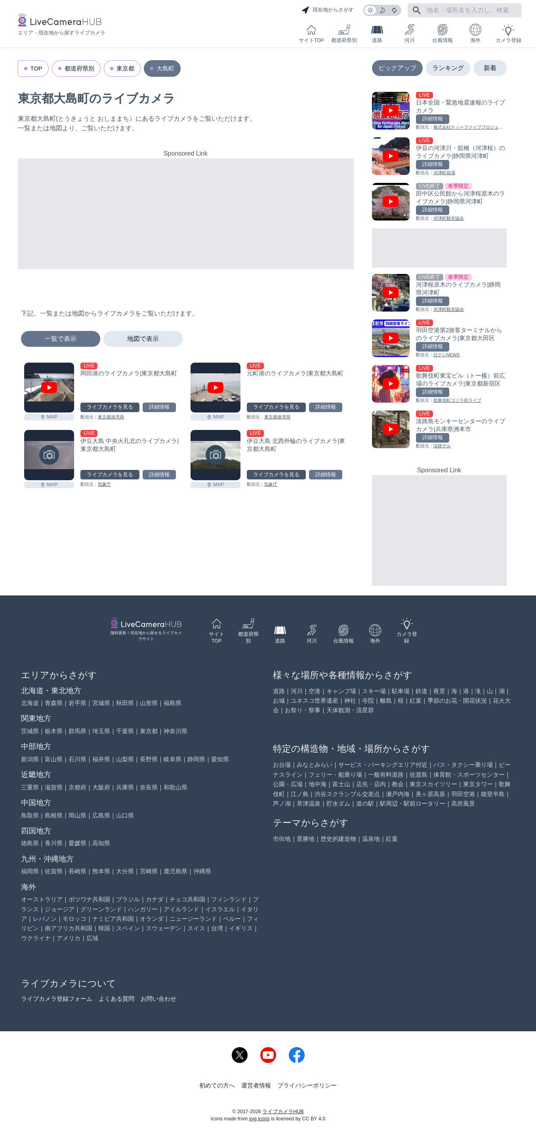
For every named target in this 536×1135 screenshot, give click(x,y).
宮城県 (101, 703)
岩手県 (77, 703)
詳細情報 (159, 407)
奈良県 (149, 787)
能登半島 (493, 794)
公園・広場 (288, 784)
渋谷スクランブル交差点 (347, 794)
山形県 (149, 703)
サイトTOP (311, 33)
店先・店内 (371, 784)
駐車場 (401, 691)
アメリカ (68, 938)
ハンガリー (143, 909)
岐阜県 (172, 759)
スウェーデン (163, 928)
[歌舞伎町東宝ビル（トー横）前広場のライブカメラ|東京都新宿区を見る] (439, 384)
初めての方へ (217, 1085)
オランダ (152, 918)
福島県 (172, 703)
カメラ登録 (508, 33)
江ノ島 (300, 794)
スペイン (128, 928)
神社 (350, 700)
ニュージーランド (193, 918)
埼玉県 (101, 731)
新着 (490, 68)
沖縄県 (202, 871)
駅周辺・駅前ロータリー (412, 803)
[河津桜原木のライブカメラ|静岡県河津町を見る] (439, 293)
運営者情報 (256, 1085)
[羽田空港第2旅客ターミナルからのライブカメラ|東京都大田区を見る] (439, 339)
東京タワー (478, 784)
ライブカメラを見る (110, 407)
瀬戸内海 (398, 794)
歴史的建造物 (338, 838)
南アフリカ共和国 (68, 928)
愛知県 (220, 759)
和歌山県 (175, 787)
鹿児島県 (175, 871)
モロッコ (74, 918)
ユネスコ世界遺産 (314, 700)
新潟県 (30, 759)
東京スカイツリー (433, 784)
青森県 (54, 703)
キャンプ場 (341, 691)
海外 (475, 33)
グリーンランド (101, 909)
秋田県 (125, 703)
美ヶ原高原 (430, 794)
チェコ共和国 (187, 899)
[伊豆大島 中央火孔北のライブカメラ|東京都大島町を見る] (49, 455)
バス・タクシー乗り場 (463, 764)
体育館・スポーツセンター (469, 774)
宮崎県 (149, 871)
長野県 (149, 759)
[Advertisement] (186, 213)
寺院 (368, 700)
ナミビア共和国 (113, 918)
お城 (279, 700)
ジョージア (59, 909)
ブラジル (128, 899)
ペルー (232, 918)
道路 (377, 33)
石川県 (77, 759)
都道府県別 (344, 33)
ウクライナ (36, 938)
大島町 (165, 68)
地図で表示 (143, 338)
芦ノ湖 (282, 803)
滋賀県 (54, 787)
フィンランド (229, 899)
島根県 (54, 815)
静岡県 (196, 759)
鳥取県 (30, 815)
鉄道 (421, 691)
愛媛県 (77, 843)
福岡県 (30, 871)
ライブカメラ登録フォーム (56, 998)
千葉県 (125, 731)
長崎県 (77, 871)
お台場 (282, 764)
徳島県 (30, 843)
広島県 (101, 815)
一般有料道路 (386, 774)
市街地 (282, 838)
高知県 (101, 843)
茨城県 (30, 731)
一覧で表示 (60, 338)
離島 (386, 700)
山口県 (125, 815)
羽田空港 (463, 794)
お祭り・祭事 (302, 710)
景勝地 (306, 838)
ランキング (448, 68)
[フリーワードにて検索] (417, 10)
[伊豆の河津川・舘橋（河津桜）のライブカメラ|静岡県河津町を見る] (439, 157)
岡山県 (77, 815)
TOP (37, 68)
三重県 (30, 787)
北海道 (30, 703)
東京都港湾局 (111, 416)
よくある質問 (116, 998)
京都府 (77, 787)
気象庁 (104, 484)
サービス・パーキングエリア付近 (382, 764)
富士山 (341, 784)
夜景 (439, 691)
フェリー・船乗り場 (335, 774)
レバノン (45, 918)
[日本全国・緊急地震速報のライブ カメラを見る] (439, 111)
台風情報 (442, 33)
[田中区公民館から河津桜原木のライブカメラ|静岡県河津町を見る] (439, 202)
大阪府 (101, 787)
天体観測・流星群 (350, 710)
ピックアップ (397, 68)
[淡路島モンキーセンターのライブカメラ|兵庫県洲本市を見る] (439, 430)
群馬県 (77, 731)
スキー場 (374, 691)
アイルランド (181, 909)
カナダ (155, 899)
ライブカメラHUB (282, 1111)
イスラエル (220, 909)
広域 (92, 938)
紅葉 (416, 700)
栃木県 (54, 731)
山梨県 (125, 759)
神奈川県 (175, 731)
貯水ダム (338, 803)
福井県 (101, 759)
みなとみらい (314, 764)
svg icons (259, 1119)
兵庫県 (125, 787)
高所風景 (463, 803)
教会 (398, 784)
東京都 (125, 68)
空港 (314, 691)
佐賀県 (54, 871)
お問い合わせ (158, 998)
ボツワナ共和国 (89, 899)
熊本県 (101, 871)
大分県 (125, 871)
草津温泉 (308, 803)
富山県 (54, 759)
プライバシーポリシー (307, 1085)
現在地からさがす (327, 10)
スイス (196, 928)
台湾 (217, 928)
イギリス (241, 928)
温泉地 (371, 838)
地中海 (317, 784)
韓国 (104, 928)
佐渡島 (418, 774)
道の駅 (365, 803)
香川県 (54, 843)
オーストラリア (42, 899)
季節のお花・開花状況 (457, 700)
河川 (410, 33)
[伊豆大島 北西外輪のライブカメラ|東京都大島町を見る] (216, 455)
